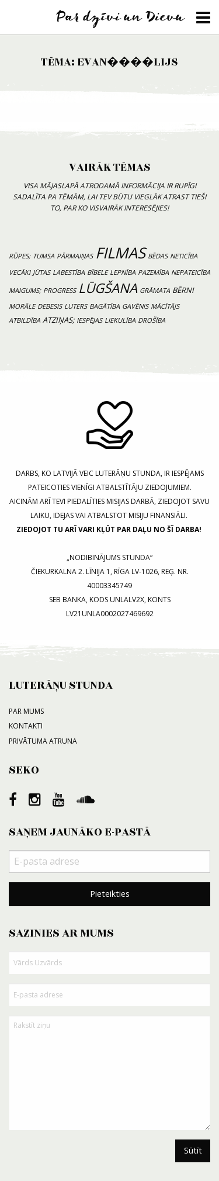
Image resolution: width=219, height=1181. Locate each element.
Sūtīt (193, 1150)
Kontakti (26, 726)
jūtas (41, 272)
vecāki (19, 272)
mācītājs (165, 306)
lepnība (122, 272)
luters (75, 306)
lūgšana (107, 288)
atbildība (24, 320)
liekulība (120, 320)
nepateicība (190, 272)
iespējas (89, 320)
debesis (49, 306)
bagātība (104, 306)
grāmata (155, 290)
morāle (22, 306)
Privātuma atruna (43, 741)
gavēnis (135, 306)
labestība (69, 272)
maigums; (25, 290)
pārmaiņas (75, 255)
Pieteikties (110, 893)
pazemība (153, 272)
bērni (183, 290)
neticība (183, 255)
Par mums (26, 711)
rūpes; (19, 255)
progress (59, 290)
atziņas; (58, 320)
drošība (151, 320)
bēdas (158, 255)
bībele (97, 272)
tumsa (43, 255)
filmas (120, 253)
